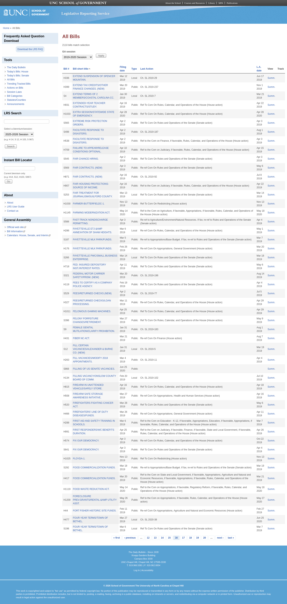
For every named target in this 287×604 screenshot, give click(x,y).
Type (134, 68)
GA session (68, 51)
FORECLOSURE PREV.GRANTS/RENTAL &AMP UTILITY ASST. (95, 500)
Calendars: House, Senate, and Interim (29, 235)
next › (220, 537)
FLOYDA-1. (79, 458)
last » (231, 537)
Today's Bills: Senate (18, 75)
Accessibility (147, 570)
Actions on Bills (15, 87)
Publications (232, 3)
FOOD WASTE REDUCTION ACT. (91, 489)
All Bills (11, 79)
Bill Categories (14, 96)
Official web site (16, 227)
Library (211, 3)
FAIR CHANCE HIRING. (86, 158)
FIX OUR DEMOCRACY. (86, 440)
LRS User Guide (15, 206)
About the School (173, 3)
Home (6, 28)
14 (162, 537)
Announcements (15, 104)
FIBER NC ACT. (81, 338)
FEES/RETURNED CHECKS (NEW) (92, 293)
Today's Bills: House (17, 71)
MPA (220, 3)
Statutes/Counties (16, 100)
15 (169, 537)
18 (190, 537)
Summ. (271, 78)
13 (155, 537)
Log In (137, 570)
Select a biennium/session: (18, 128)
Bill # (66, 68)
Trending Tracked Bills (18, 83)
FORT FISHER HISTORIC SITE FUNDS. (94, 510)
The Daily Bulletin (16, 67)
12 (148, 537)
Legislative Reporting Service (85, 13)
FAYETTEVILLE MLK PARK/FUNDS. (92, 239)
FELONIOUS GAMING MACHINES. (92, 311)
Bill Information (16, 231)
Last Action (146, 68)
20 (204, 537)
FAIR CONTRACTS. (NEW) (87, 167)
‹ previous (130, 537)
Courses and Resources (194, 3)
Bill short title (82, 68)
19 (197, 537)
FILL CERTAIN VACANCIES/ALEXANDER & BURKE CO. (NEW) (93, 349)
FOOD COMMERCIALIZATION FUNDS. (94, 467)
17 (183, 537)
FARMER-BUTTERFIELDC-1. (89, 203)
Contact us (12, 210)
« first (116, 537)
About (10, 202)
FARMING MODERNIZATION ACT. (91, 212)
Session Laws (14, 92)
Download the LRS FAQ (30, 49)
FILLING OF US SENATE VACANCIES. (94, 368)
